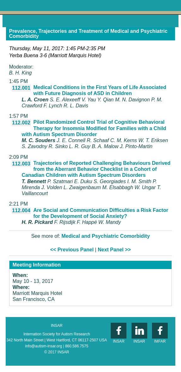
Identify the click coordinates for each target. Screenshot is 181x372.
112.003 (21, 163)
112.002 (21, 122)
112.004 (21, 210)
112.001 (21, 88)
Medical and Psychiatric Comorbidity (105, 236)
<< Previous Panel (72, 249)
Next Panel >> (114, 249)
